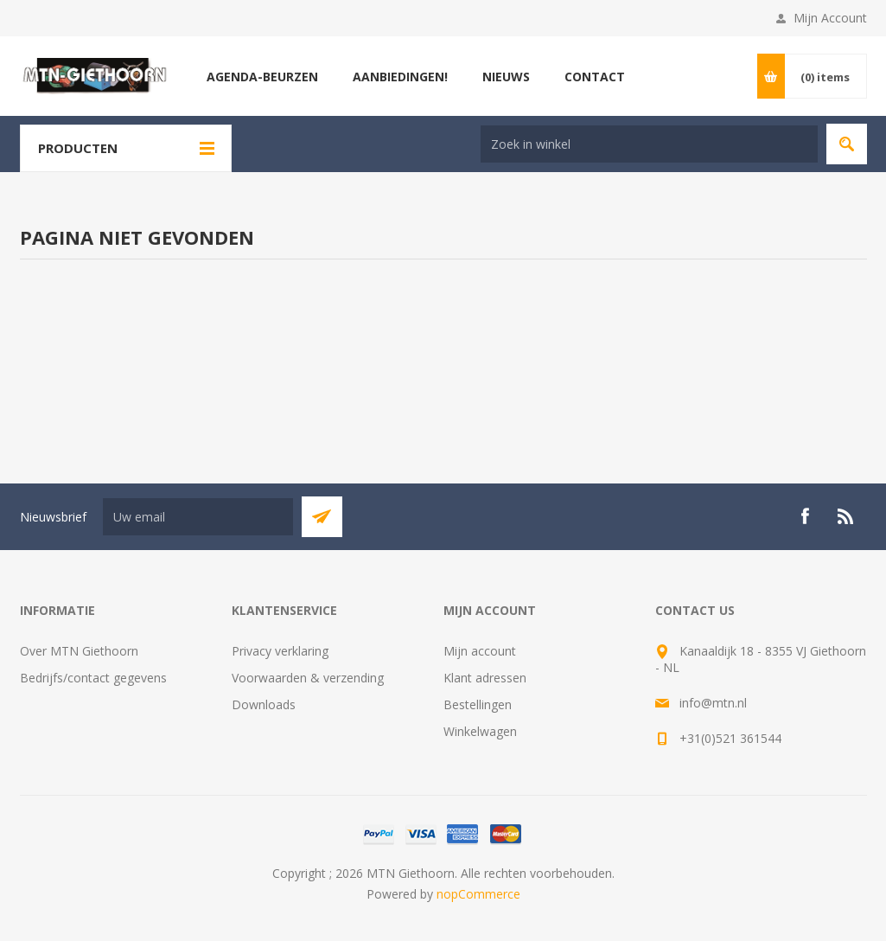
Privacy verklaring (280, 651)
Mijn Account (830, 18)
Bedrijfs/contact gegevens (93, 677)
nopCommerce (478, 894)
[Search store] (649, 144)
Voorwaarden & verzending (308, 677)
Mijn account (479, 651)
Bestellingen (477, 704)
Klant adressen (484, 677)
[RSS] (846, 516)
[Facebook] (805, 516)
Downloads (264, 704)
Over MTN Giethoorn (79, 651)
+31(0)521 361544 (730, 738)
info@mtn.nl (713, 703)
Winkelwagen (480, 731)
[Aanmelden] (198, 516)
